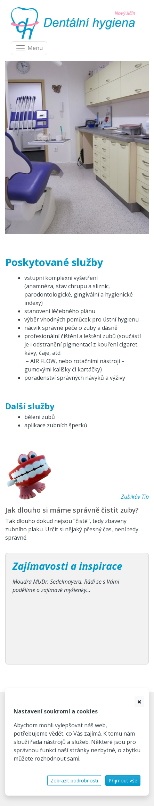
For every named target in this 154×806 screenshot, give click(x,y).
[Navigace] (29, 48)
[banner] (74, 23)
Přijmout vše (122, 780)
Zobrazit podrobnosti (74, 780)
